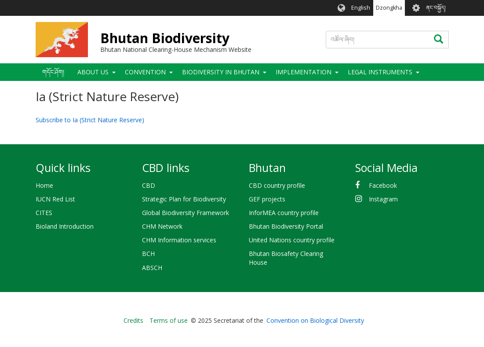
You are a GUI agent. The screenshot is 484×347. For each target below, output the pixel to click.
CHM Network (162, 226)
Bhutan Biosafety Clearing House (286, 258)
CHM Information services (179, 240)
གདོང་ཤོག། (53, 72)
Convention (145, 72)
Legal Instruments (380, 72)
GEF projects (267, 199)
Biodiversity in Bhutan (220, 72)
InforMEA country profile (284, 212)
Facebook (383, 185)
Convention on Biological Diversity (315, 320)
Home (44, 185)
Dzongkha (389, 7)
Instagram (383, 199)
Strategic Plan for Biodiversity (184, 199)
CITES (44, 212)
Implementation (303, 72)
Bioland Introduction (65, 226)
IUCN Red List (55, 199)
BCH (148, 253)
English (360, 7)
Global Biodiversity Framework (185, 212)
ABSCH (152, 267)
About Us (93, 72)
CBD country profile (277, 185)
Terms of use (168, 320)
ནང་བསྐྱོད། (436, 7)
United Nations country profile (292, 240)
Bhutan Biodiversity (164, 38)
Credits (133, 320)
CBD (148, 185)
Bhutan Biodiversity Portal (286, 226)
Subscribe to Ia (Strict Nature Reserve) (90, 120)
